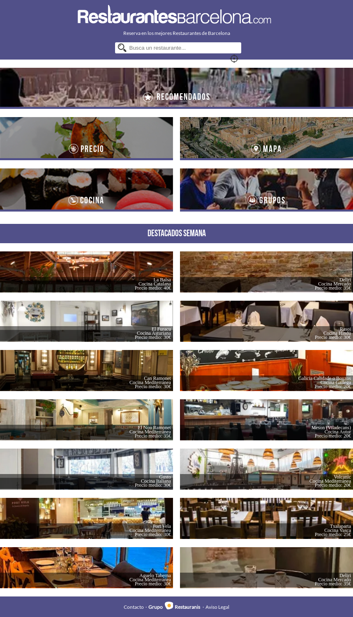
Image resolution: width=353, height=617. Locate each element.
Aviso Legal (217, 607)
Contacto (134, 607)
